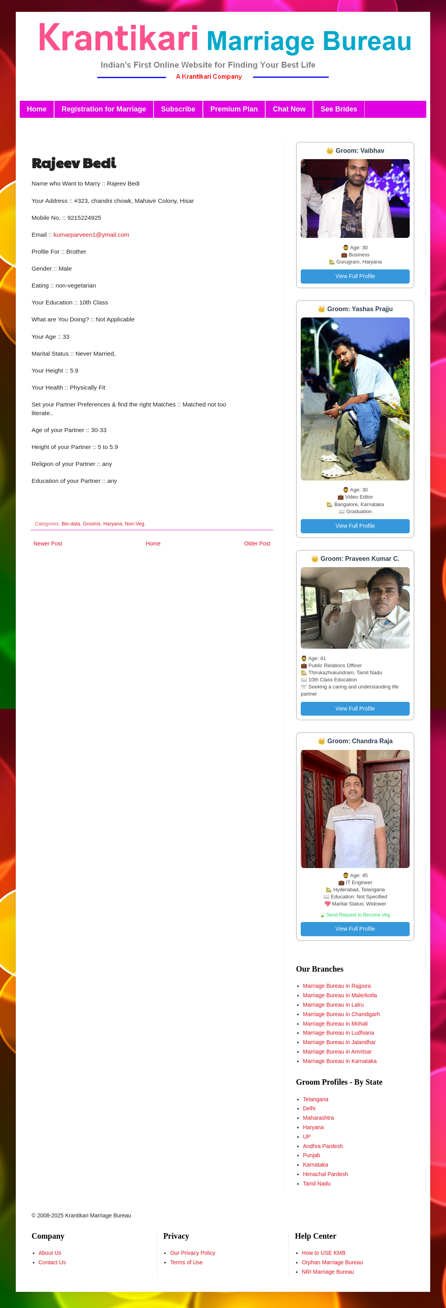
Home (37, 109)
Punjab (311, 1155)
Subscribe (178, 109)
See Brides (338, 109)
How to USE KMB (323, 1253)
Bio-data (71, 524)
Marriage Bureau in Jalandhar (339, 1042)
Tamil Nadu (317, 1183)
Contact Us (52, 1262)
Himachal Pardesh (325, 1174)
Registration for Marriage (104, 109)
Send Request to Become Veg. (358, 915)
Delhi (309, 1108)
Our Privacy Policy (192, 1253)
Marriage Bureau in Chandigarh (341, 1014)
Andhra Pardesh (323, 1146)
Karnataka (315, 1164)
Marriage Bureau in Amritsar (337, 1051)
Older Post (257, 543)
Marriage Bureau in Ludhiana (339, 1033)
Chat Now (289, 109)
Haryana (112, 524)
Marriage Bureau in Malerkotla (340, 995)
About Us (50, 1253)
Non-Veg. (135, 524)
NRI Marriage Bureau (328, 1272)
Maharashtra (318, 1118)
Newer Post (48, 543)
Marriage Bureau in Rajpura (337, 986)
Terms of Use (186, 1262)
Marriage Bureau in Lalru (333, 1005)
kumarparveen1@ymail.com (91, 234)
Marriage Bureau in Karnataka (340, 1061)
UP (307, 1137)
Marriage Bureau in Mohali (335, 1023)
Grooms (92, 524)
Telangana (316, 1099)
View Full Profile (355, 276)
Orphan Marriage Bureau (332, 1262)
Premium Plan (234, 109)
